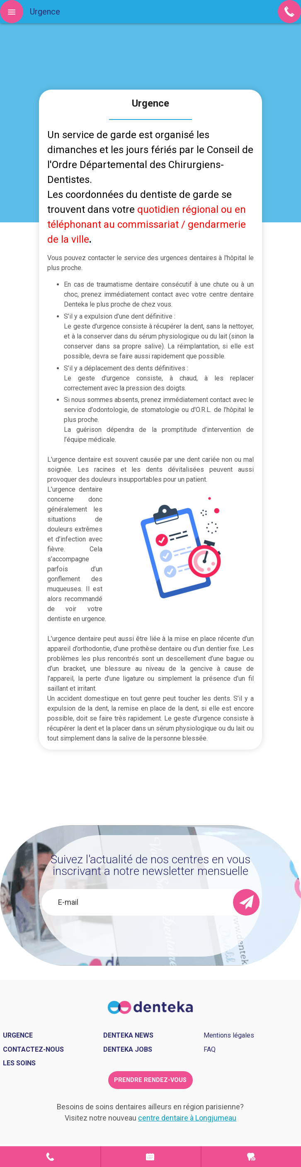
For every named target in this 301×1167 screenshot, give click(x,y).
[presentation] (140, 931)
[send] (246, 902)
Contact (50, 1156)
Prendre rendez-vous (151, 1156)
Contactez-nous (33, 1049)
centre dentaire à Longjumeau (187, 1117)
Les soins (19, 1063)
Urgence (251, 1156)
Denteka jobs (127, 1049)
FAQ (210, 1049)
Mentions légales (229, 1035)
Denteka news (128, 1035)
